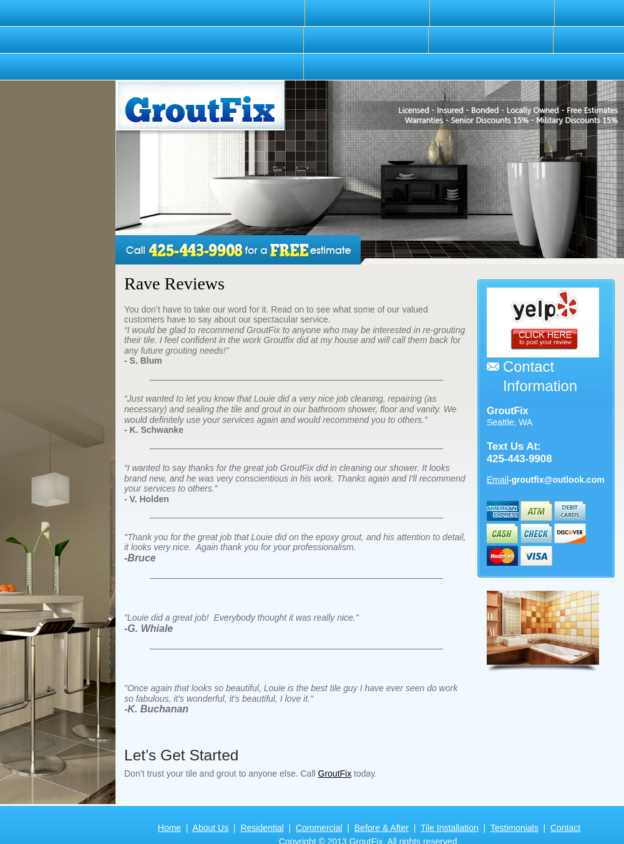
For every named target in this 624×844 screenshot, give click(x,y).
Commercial (319, 828)
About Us (211, 828)
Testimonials (514, 828)
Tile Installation (450, 828)
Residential (261, 828)
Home (169, 828)
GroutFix (335, 774)
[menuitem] (243, 13)
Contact (565, 828)
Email (498, 480)
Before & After (381, 828)
